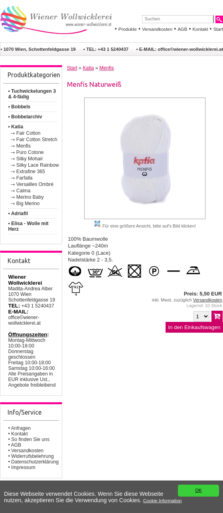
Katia (88, 68)
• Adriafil (18, 213)
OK (198, 490)
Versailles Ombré (34, 184)
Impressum (23, 467)
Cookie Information (162, 500)
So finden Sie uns (30, 439)
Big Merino (27, 203)
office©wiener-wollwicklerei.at (24, 320)
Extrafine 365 (30, 171)
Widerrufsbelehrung (32, 456)
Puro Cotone (30, 152)
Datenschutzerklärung (35, 462)
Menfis (23, 146)
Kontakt (200, 29)
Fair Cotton (28, 133)
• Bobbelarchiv (25, 117)
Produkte (127, 29)
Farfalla (24, 178)
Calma (23, 191)
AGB (182, 29)
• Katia (15, 127)
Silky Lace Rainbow (37, 165)
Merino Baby (30, 197)
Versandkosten (157, 29)
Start (218, 29)
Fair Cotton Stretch (36, 139)
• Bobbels (19, 107)
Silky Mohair (29, 159)
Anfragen (21, 428)
